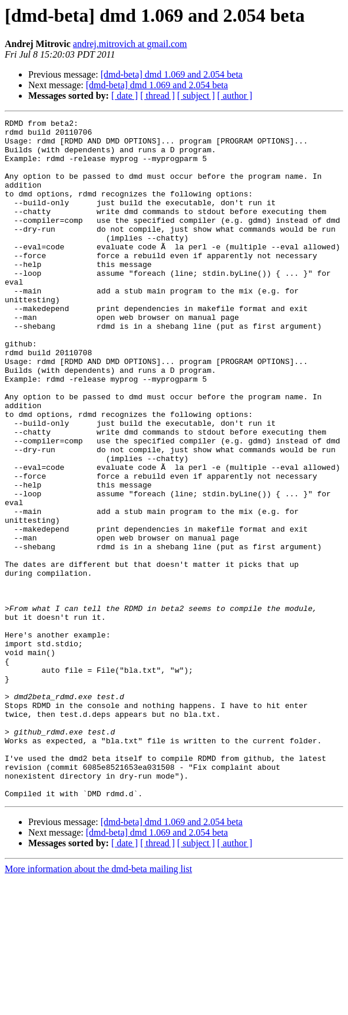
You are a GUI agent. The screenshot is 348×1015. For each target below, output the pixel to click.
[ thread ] (157, 96)
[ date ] (124, 96)
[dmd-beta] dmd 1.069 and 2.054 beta (172, 74)
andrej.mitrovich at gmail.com (130, 44)
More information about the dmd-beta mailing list (98, 1005)
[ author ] (235, 96)
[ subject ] (196, 96)
